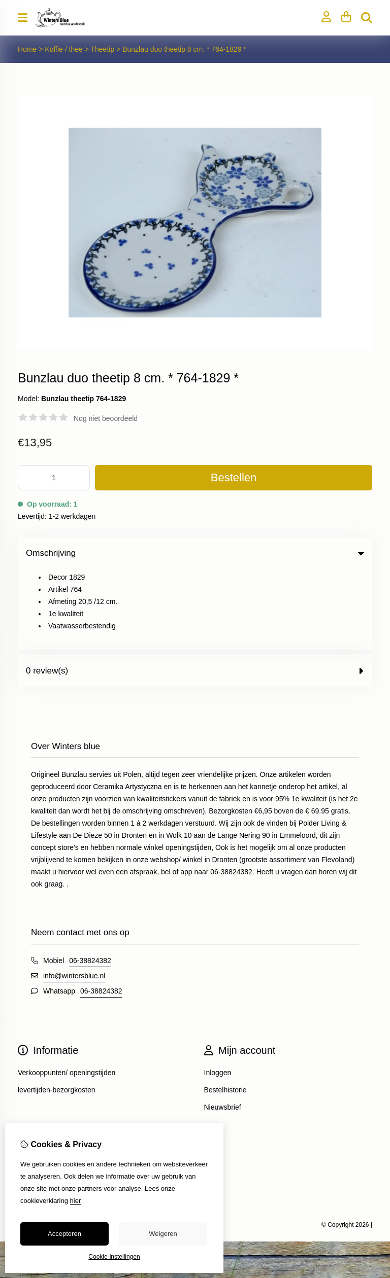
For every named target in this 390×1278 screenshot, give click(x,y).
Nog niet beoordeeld (106, 418)
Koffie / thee (64, 49)
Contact (30, 1078)
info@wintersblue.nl (74, 895)
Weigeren (163, 1233)
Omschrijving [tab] (195, 553)
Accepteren (64, 1233)
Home (27, 49)
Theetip (104, 49)
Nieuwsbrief (222, 1026)
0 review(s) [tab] (195, 589)
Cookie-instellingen (114, 1256)
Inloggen (218, 991)
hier (75, 1200)
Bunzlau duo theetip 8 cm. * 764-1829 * (184, 49)
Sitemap (31, 1095)
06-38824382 (90, 879)
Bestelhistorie (225, 1009)
